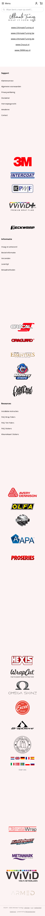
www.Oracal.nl (22, 44)
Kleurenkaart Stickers (10, 434)
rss (32, 908)
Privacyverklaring (8, 92)
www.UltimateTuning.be (22, 33)
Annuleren (5, 109)
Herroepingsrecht (8, 103)
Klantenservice (7, 80)
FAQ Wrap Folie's (8, 417)
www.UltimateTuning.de (22, 38)
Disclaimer (5, 98)
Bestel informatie (8, 252)
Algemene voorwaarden (11, 86)
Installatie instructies (9, 411)
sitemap (27, 908)
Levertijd (5, 264)
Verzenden (5, 258)
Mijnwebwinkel (30, 912)
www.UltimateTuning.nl (22, 27)
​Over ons (22, 769)
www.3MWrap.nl (22, 50)
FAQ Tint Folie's (7, 423)
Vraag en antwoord (9, 247)
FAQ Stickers (6, 428)
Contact (4, 115)
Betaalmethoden (8, 270)
